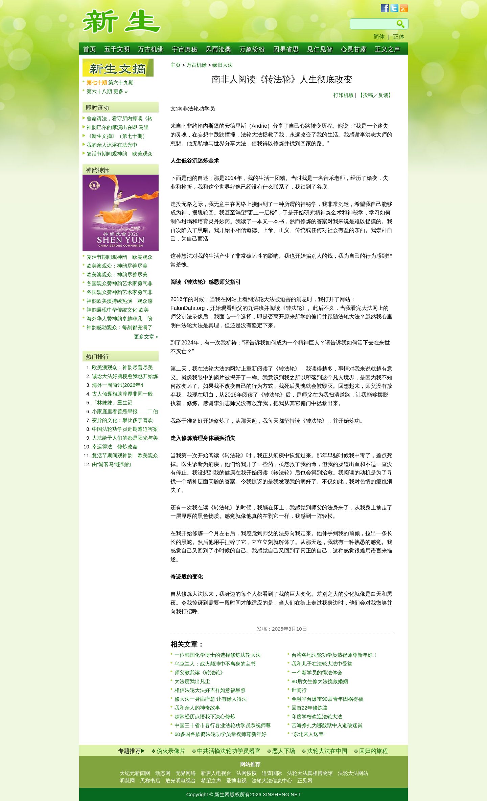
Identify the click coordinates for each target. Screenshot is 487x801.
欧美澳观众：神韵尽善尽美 (120, 266)
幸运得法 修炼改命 (115, 446)
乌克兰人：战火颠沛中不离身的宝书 (215, 664)
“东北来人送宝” (308, 734)
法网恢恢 (246, 773)
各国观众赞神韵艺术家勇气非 (120, 283)
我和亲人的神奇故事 (197, 708)
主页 (175, 65)
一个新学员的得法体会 (317, 672)
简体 (379, 37)
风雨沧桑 (218, 49)
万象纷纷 (252, 49)
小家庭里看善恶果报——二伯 (125, 411)
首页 (89, 49)
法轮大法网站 (353, 773)
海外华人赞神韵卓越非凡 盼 (120, 318)
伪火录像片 (171, 751)
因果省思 (286, 49)
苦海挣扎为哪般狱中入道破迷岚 (327, 725)
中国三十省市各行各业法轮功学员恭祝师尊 (223, 725)
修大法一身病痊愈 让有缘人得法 (211, 699)
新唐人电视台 (216, 773)
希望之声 (211, 780)
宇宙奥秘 (185, 49)
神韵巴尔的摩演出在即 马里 (118, 127)
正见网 (304, 780)
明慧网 (127, 780)
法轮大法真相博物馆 (310, 773)
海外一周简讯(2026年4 (117, 385)
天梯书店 (150, 780)
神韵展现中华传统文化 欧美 (118, 310)
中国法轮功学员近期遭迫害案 (125, 429)
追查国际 (272, 773)
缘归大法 (222, 65)
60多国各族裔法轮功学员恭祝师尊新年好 (220, 734)
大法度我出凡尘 (192, 681)
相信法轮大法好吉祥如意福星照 (210, 690)
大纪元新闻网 (135, 773)
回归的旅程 (373, 751)
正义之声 (387, 49)
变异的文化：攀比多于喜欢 (122, 420)
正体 (398, 37)
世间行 (299, 690)
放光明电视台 (180, 780)
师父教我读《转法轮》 (200, 672)
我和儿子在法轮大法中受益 (322, 664)
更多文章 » (146, 336)
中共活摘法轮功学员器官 (228, 751)
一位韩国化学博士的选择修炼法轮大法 (218, 655)
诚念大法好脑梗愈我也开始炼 (125, 376)
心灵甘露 (354, 49)
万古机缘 (151, 49)
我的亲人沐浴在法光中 (112, 145)
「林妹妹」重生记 (112, 402)
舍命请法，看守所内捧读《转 (120, 118)
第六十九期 (121, 82)
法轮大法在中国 (327, 751)
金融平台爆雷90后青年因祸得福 (327, 699)
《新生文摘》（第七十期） (117, 136)
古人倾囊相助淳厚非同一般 (122, 394)
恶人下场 (283, 751)
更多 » (120, 91)
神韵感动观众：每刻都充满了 (120, 327)
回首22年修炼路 (310, 708)
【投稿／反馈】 (375, 95)
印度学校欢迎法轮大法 (317, 716)
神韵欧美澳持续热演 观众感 (120, 301)
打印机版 (343, 95)
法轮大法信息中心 (272, 780)
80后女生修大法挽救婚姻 (320, 681)
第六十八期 (100, 91)
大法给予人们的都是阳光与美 (125, 438)
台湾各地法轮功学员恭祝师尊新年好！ (335, 655)
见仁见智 (320, 49)
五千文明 (117, 49)
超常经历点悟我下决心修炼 (205, 716)
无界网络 (186, 773)
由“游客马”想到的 (111, 464)
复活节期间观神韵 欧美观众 (120, 153)
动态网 (162, 773)
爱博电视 (236, 780)
